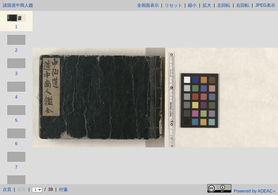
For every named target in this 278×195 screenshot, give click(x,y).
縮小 (192, 5)
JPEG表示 (265, 5)
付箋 (63, 189)
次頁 (7, 189)
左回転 (223, 5)
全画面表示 (148, 5)
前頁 (21, 189)
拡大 (207, 5)
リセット (173, 5)
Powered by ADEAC (254, 191)
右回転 (242, 5)
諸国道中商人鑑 (18, 5)
